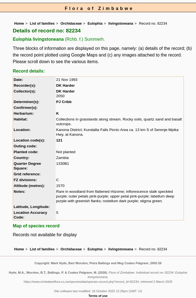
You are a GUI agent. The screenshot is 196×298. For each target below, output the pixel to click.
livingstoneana (120, 23)
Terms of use (98, 295)
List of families (42, 23)
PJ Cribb (64, 102)
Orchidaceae (71, 23)
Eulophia (94, 23)
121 (59, 140)
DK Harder (65, 85)
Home (19, 23)
